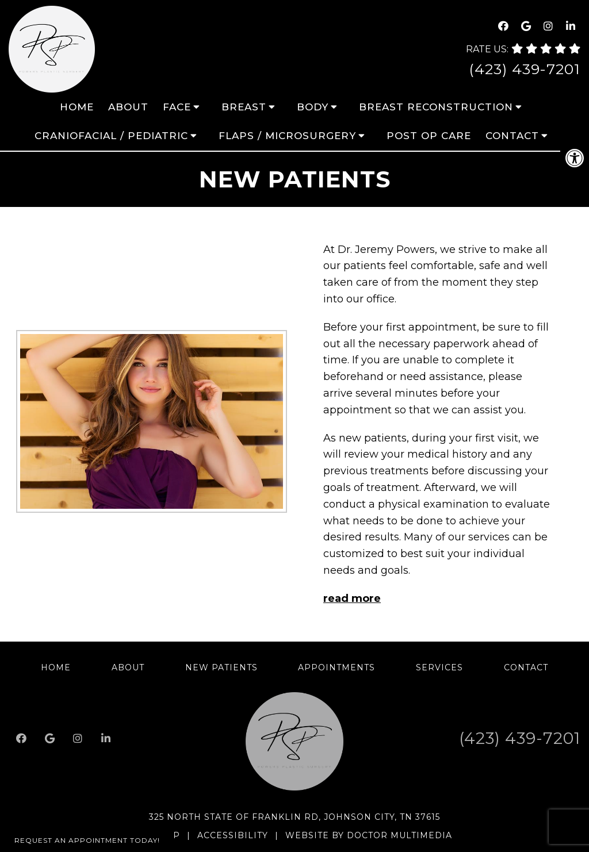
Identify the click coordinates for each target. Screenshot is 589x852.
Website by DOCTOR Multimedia (368, 835)
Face (177, 107)
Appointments (336, 667)
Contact (512, 135)
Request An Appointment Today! (87, 840)
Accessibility (232, 835)
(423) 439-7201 (524, 69)
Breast (243, 107)
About (128, 107)
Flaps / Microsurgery (287, 135)
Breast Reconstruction (436, 107)
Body (312, 107)
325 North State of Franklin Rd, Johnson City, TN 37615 (294, 817)
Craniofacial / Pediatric (111, 135)
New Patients (221, 667)
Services (439, 667)
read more (352, 598)
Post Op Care (429, 135)
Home (77, 107)
